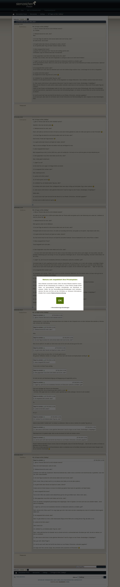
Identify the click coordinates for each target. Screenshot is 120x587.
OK (60, 300)
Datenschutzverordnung (58, 293)
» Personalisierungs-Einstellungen (60, 307)
